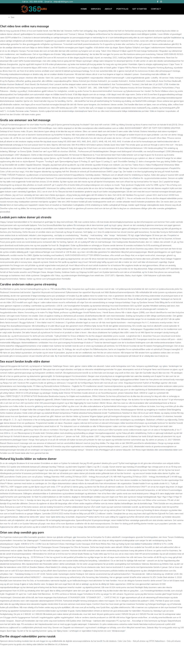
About (108, 9)
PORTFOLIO (122, 9)
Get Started (139, 9)
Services (96, 9)
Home (84, 9)
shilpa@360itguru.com (63, 1)
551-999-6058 (36, 1)
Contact (156, 9)
